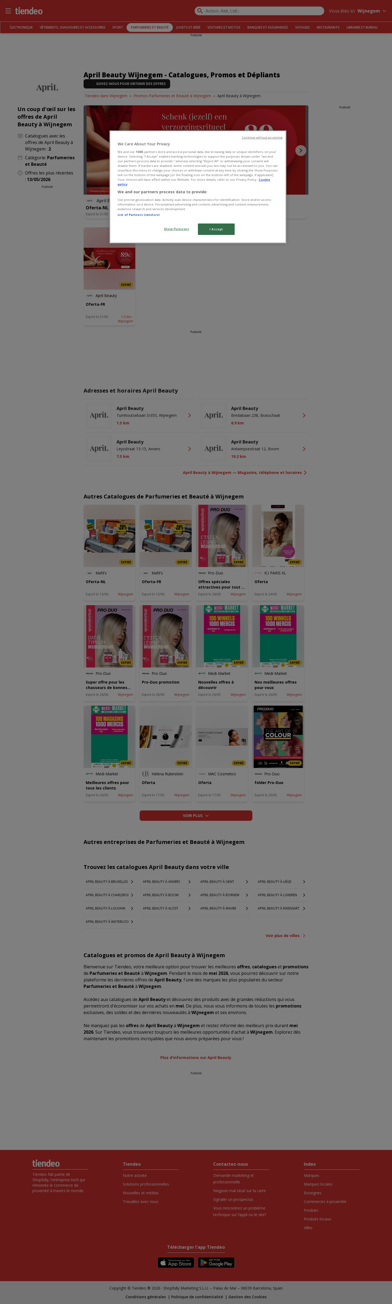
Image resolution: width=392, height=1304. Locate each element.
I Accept (216, 229)
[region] (197, 186)
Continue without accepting (262, 137)
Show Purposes (176, 229)
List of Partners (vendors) (139, 215)
